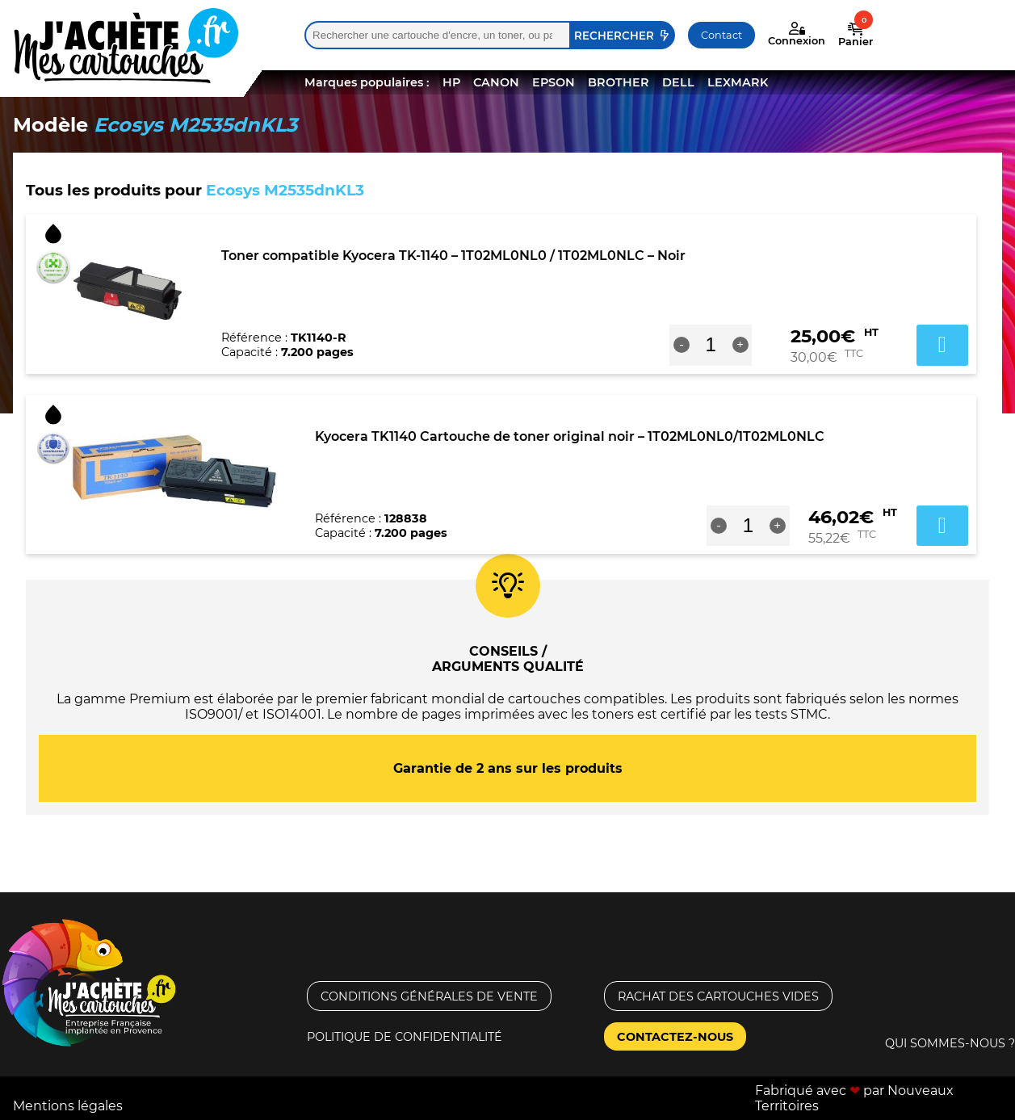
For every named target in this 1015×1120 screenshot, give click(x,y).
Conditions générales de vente (429, 996)
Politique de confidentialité (404, 1037)
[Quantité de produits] (711, 345)
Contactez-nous (675, 1037)
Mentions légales (68, 1106)
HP (451, 82)
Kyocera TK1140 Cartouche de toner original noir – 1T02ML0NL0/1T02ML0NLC (569, 436)
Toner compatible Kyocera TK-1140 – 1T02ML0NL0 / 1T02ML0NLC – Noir (453, 255)
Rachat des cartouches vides (718, 996)
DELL (678, 82)
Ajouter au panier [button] (942, 345)
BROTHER (618, 82)
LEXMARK (737, 82)
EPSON (553, 82)
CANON (496, 82)
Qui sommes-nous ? (950, 1043)
